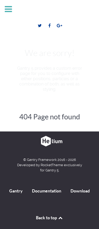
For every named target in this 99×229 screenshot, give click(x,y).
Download (80, 191)
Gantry (16, 191)
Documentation (46, 191)
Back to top (49, 217)
